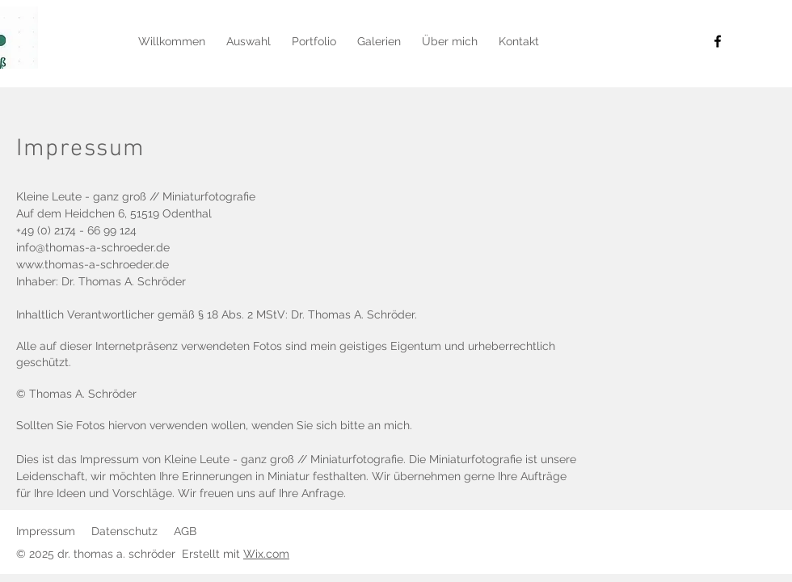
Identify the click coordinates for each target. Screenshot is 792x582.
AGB (185, 531)
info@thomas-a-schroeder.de (93, 247)
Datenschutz (124, 531)
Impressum (45, 531)
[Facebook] (718, 41)
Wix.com (266, 553)
